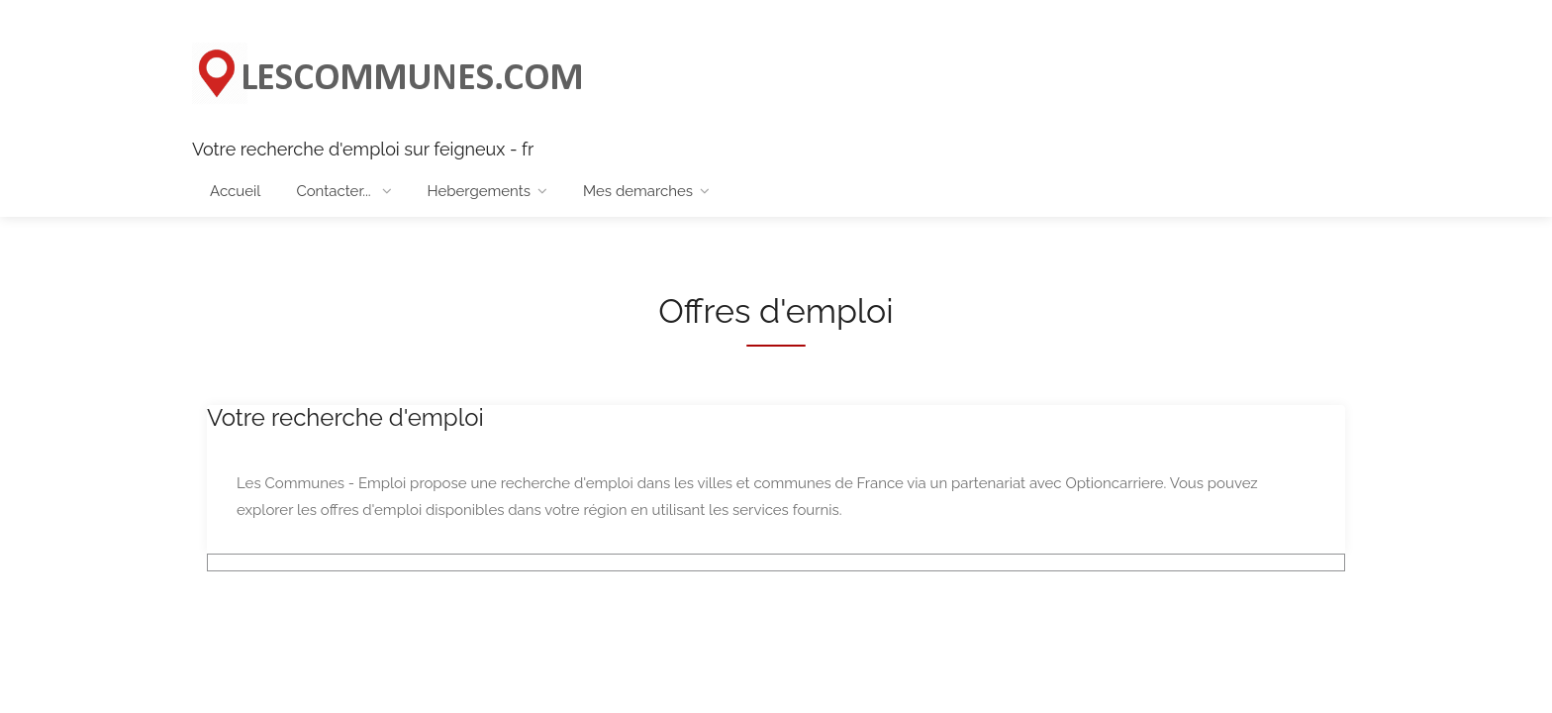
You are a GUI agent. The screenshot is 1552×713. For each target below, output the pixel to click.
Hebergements (479, 191)
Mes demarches (638, 191)
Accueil (235, 191)
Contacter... (335, 191)
